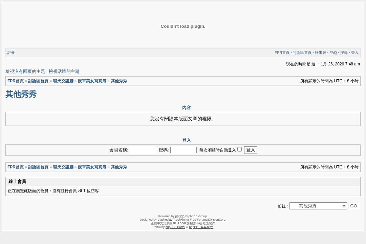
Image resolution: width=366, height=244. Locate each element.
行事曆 (320, 52)
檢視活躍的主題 (64, 71)
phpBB (180, 216)
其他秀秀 (119, 81)
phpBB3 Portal (175, 227)
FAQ (333, 52)
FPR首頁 (282, 52)
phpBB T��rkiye (201, 227)
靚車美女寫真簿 (92, 81)
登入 (355, 52)
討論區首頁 (302, 52)
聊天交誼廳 (63, 81)
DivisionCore (216, 219)
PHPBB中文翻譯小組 (187, 223)
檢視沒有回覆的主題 (25, 71)
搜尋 (344, 52)
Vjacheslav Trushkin (171, 219)
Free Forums (199, 219)
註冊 (11, 52)
